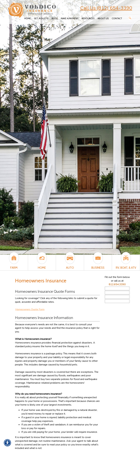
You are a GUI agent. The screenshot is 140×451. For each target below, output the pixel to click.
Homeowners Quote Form (29, 309)
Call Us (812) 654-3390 (106, 8)
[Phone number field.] (117, 301)
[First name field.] (117, 288)
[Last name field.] (117, 293)
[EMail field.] (117, 297)
